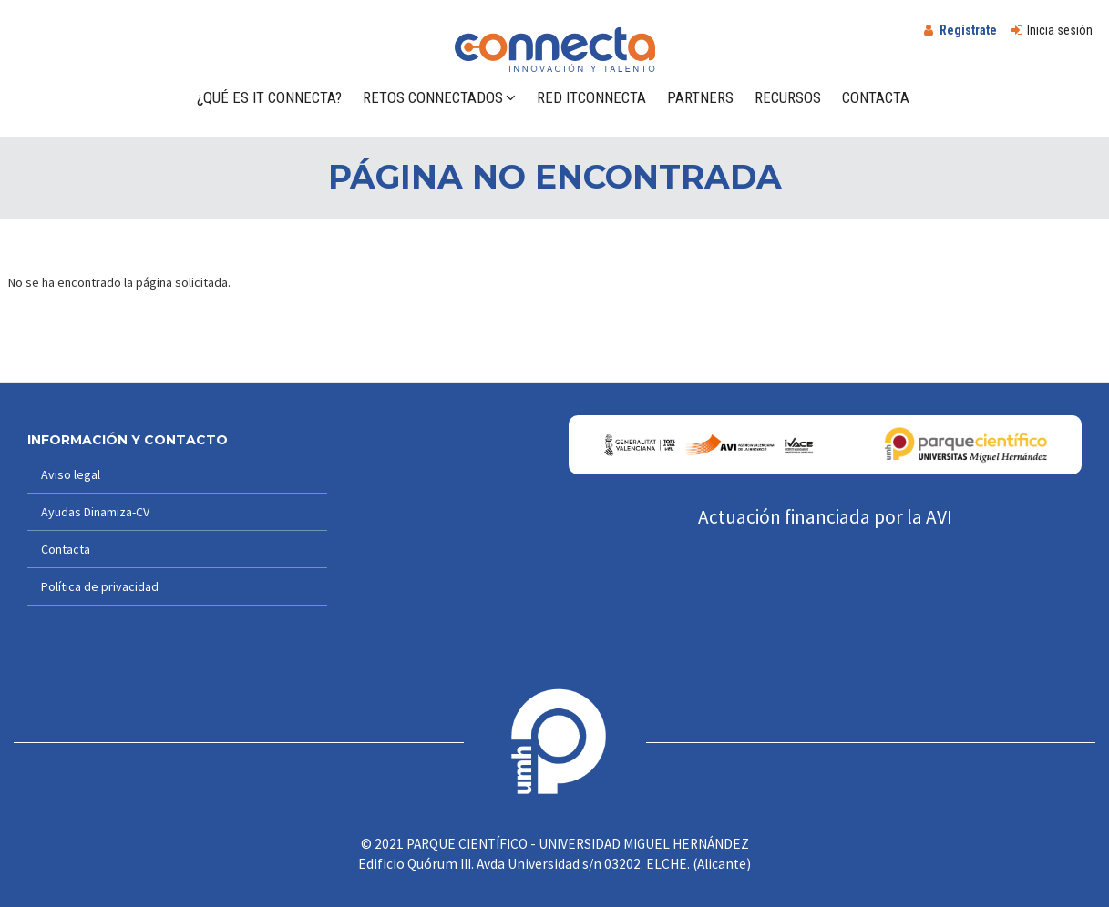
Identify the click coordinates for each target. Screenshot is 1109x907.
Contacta (875, 97)
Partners (700, 97)
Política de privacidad (100, 586)
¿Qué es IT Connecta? (269, 97)
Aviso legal (70, 474)
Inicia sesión (1060, 30)
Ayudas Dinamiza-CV (95, 512)
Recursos (788, 97)
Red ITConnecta (591, 97)
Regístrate (968, 30)
